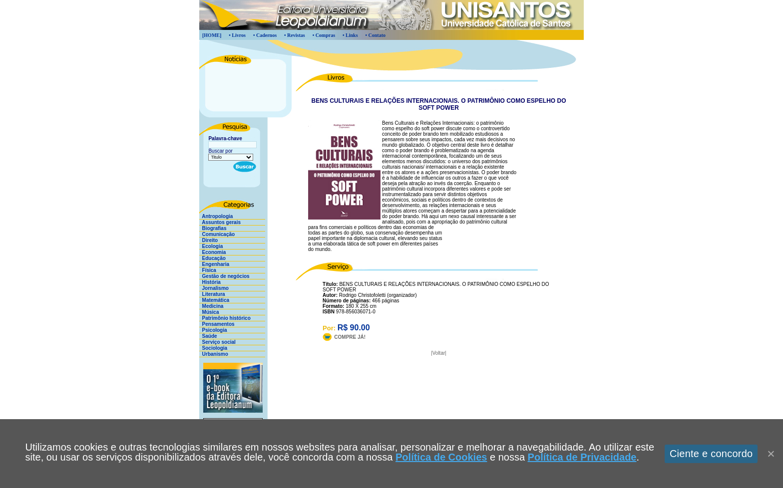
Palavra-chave (225, 138)
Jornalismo (214, 288)
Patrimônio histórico (225, 318)
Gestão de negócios (224, 276)
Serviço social (217, 342)
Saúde (208, 336)
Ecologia (211, 246)
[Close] (771, 454)
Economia (212, 252)
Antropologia (216, 216)
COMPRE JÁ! (350, 337)
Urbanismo (213, 354)
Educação (212, 258)
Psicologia (213, 330)
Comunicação (217, 234)
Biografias (212, 228)
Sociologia (213, 348)
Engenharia (214, 264)
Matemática (214, 300)
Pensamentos (217, 324)
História (210, 282)
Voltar (438, 353)
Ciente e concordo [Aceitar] (711, 453)
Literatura (212, 294)
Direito (208, 240)
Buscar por (220, 151)
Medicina (211, 306)
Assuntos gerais (220, 222)
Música (209, 312)
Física (207, 270)
